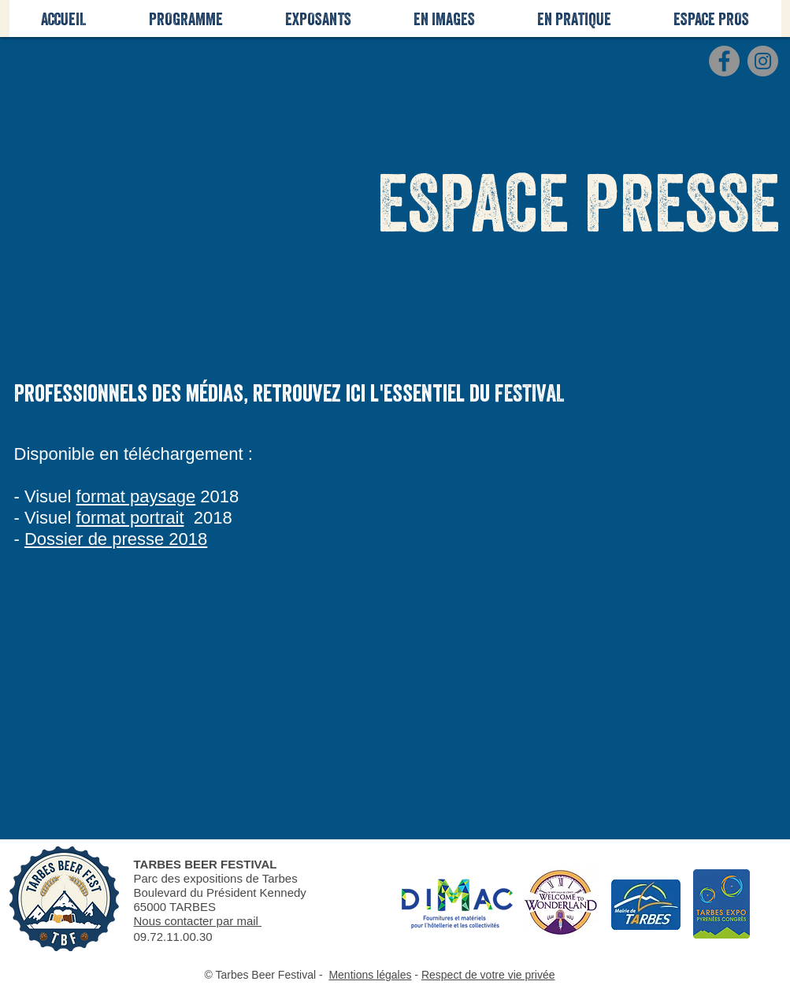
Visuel (48, 496)
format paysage (136, 496)
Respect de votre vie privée (488, 974)
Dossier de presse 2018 (115, 539)
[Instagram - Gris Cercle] (762, 61)
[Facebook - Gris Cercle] (724, 61)
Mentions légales (369, 974)
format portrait (130, 518)
